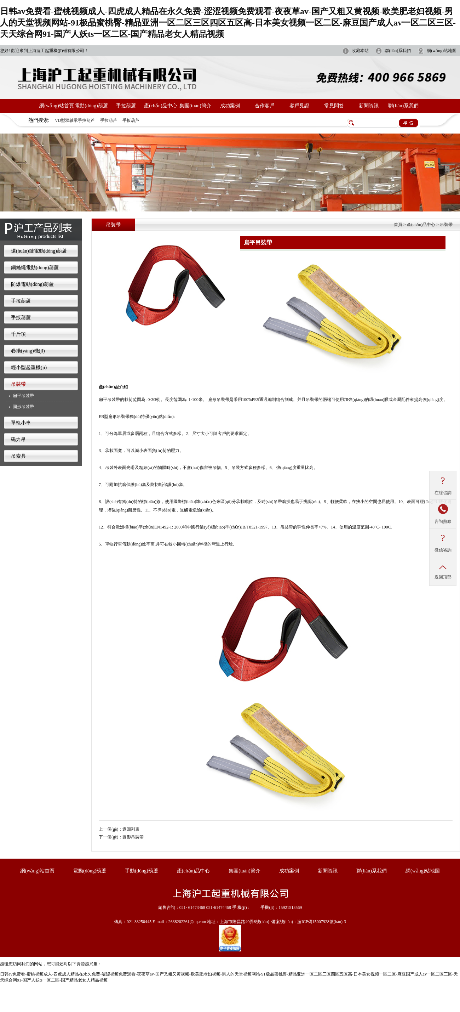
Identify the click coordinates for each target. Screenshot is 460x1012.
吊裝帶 (18, 384)
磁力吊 (18, 439)
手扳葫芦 (130, 120)
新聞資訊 (369, 105)
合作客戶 (265, 105)
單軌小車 (21, 422)
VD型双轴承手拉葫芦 (75, 120)
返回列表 (130, 829)
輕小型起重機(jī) (29, 367)
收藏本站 (360, 50)
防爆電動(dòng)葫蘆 (32, 284)
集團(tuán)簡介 (195, 105)
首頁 (398, 224)
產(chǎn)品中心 (160, 105)
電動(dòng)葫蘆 (91, 105)
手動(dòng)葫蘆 (141, 871)
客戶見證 (299, 105)
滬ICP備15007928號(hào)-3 (321, 921)
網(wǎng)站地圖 (441, 50)
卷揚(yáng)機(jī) (28, 351)
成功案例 (230, 105)
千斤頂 (18, 334)
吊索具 (18, 456)
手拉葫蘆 (126, 105)
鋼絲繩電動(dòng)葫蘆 (35, 267)
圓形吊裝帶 (23, 406)
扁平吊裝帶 (23, 395)
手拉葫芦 (108, 120)
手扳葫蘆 (21, 317)
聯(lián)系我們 (398, 50)
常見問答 (334, 105)
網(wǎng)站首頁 (56, 105)
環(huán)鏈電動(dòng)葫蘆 (39, 251)
